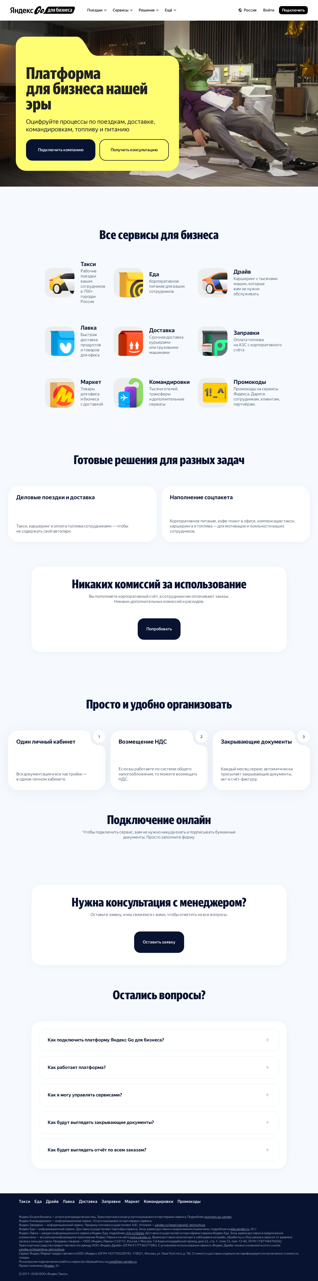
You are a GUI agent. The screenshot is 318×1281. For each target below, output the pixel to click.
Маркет (132, 1201)
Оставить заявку (159, 942)
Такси (24, 1201)
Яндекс (49, 1266)
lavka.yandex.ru (140, 1237)
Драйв (52, 1201)
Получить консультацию (134, 149)
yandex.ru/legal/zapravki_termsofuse (180, 1225)
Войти (268, 10)
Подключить (293, 10)
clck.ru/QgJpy (135, 1233)
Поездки (97, 10)
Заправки (111, 1201)
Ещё (170, 10)
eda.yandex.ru (240, 1229)
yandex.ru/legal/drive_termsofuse (41, 1249)
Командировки (158, 1201)
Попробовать (159, 628)
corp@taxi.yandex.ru (122, 1261)
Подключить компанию (61, 149)
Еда (38, 1201)
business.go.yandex (218, 1217)
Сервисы (123, 10)
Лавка (69, 1201)
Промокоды (188, 1201)
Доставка (88, 1201)
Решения (149, 10)
